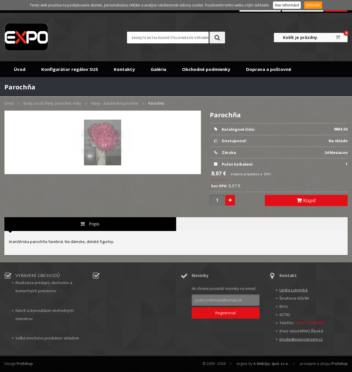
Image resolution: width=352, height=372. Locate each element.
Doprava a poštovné (268, 69)
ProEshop (25, 363)
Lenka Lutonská (293, 290)
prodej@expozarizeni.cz (301, 339)
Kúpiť (306, 200)
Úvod (19, 69)
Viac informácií (287, 5)
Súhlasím (313, 5)
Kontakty (124, 69)
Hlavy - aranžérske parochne (114, 103)
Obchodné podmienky (206, 69)
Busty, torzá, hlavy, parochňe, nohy (52, 103)
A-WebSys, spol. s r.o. (271, 363)
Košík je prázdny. (300, 37)
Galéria (158, 69)
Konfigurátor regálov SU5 (69, 69)
